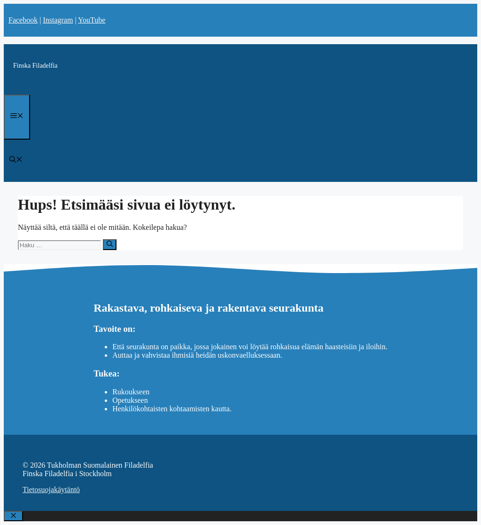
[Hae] (109, 244)
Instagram (58, 20)
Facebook (23, 20)
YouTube (91, 20)
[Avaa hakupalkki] (16, 160)
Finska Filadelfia (35, 65)
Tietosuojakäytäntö (51, 490)
